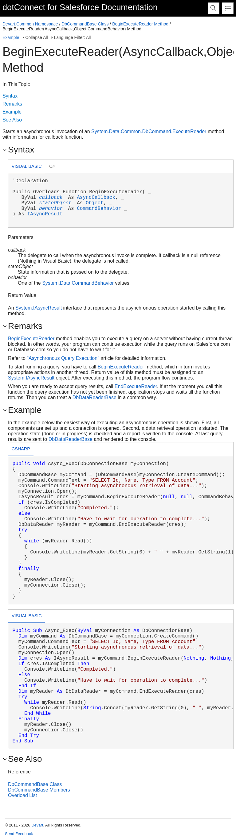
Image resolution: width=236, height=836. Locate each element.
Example (10, 37)
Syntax (10, 95)
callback (51, 197)
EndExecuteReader (136, 386)
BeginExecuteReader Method (140, 23)
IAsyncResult (45, 214)
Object (95, 203)
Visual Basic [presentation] (27, 166)
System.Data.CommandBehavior (78, 283)
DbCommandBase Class (84, 23)
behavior (51, 208)
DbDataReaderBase (94, 397)
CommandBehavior (99, 208)
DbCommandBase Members (39, 789)
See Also (12, 119)
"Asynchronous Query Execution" (63, 358)
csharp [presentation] (21, 448)
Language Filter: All (72, 37)
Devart (37, 825)
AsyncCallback (96, 197)
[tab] (26, 167)
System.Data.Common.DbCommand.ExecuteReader (148, 131)
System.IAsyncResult (38, 307)
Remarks (12, 103)
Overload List (22, 795)
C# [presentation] (52, 166)
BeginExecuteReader (31, 338)
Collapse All (36, 37)
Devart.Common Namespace (30, 23)
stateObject (55, 203)
